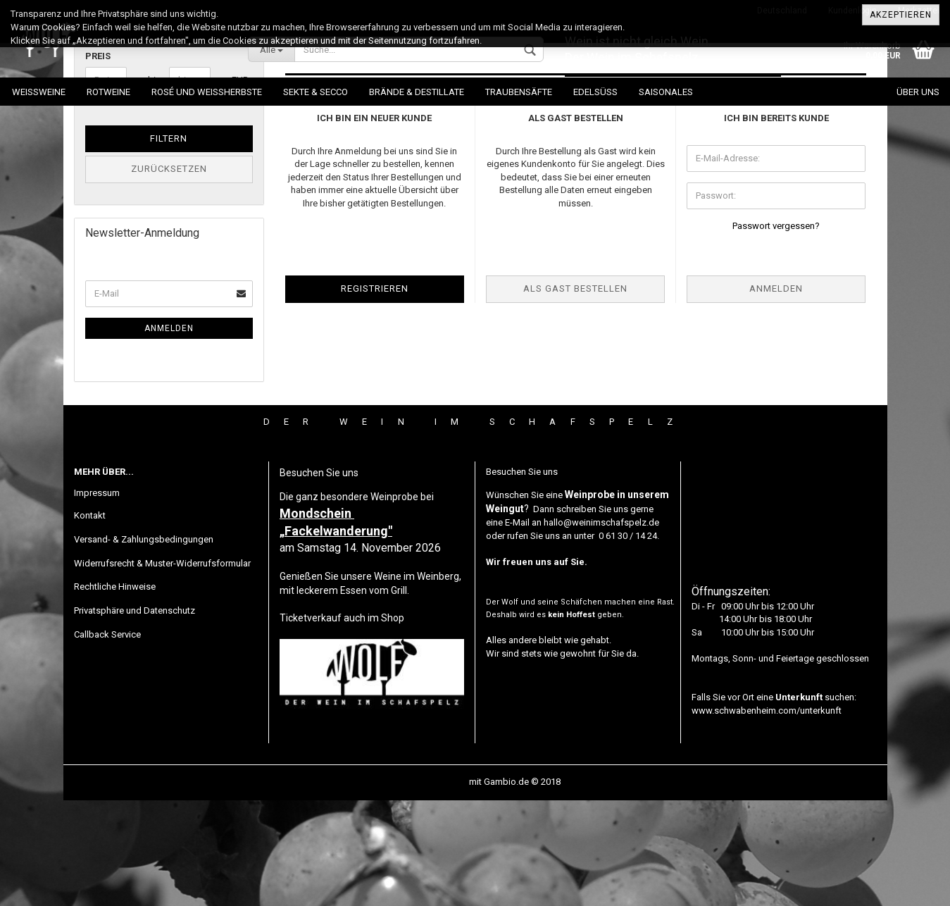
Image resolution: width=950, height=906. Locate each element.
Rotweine (108, 92)
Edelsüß (595, 92)
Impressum (97, 598)
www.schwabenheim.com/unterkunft (767, 816)
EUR (237, 185)
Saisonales (666, 92)
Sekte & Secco (315, 92)
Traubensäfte (518, 92)
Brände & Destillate (416, 92)
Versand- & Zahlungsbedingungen (143, 645)
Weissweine (38, 92)
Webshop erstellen (428, 887)
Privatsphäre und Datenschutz (134, 716)
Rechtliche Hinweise (115, 692)
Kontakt (90, 621)
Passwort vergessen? (776, 331)
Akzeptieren (901, 15)
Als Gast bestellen (575, 394)
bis (153, 185)
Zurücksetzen (169, 274)
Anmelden (169, 434)
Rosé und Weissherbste (206, 92)
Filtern (168, 244)
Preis (98, 161)
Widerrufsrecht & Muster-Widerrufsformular (162, 669)
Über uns (917, 92)
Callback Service (107, 740)
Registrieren (374, 394)
